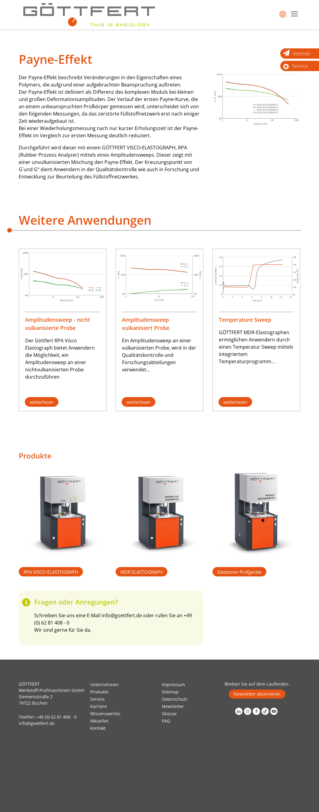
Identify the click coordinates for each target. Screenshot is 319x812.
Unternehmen (104, 684)
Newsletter (173, 706)
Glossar (169, 713)
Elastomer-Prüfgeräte (239, 572)
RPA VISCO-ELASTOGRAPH (51, 572)
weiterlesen (42, 402)
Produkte (99, 692)
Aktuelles (99, 721)
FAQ (166, 721)
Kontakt (98, 728)
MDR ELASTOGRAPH (141, 572)
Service (97, 699)
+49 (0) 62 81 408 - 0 (56, 717)
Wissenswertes (105, 713)
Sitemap (170, 692)
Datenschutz (174, 699)
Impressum (173, 684)
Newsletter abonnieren (257, 694)
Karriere (98, 706)
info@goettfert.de (122, 615)
